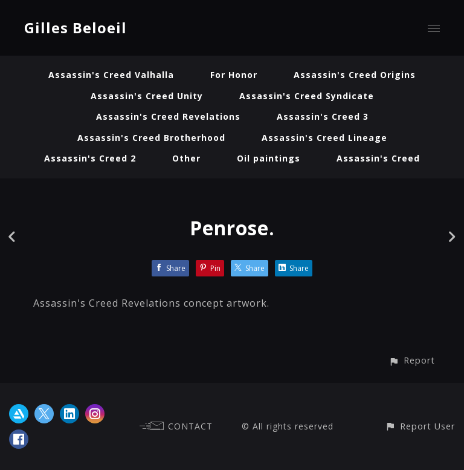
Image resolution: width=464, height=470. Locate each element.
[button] (412, 360)
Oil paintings (268, 158)
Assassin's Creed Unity (147, 96)
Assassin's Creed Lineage (324, 137)
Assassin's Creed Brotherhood (151, 137)
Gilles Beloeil (75, 28)
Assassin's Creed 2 (90, 158)
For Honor (233, 74)
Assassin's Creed (378, 158)
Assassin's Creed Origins (355, 74)
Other (186, 158)
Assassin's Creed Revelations (168, 116)
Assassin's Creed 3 (323, 116)
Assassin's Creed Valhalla (111, 74)
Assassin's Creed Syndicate (306, 96)
